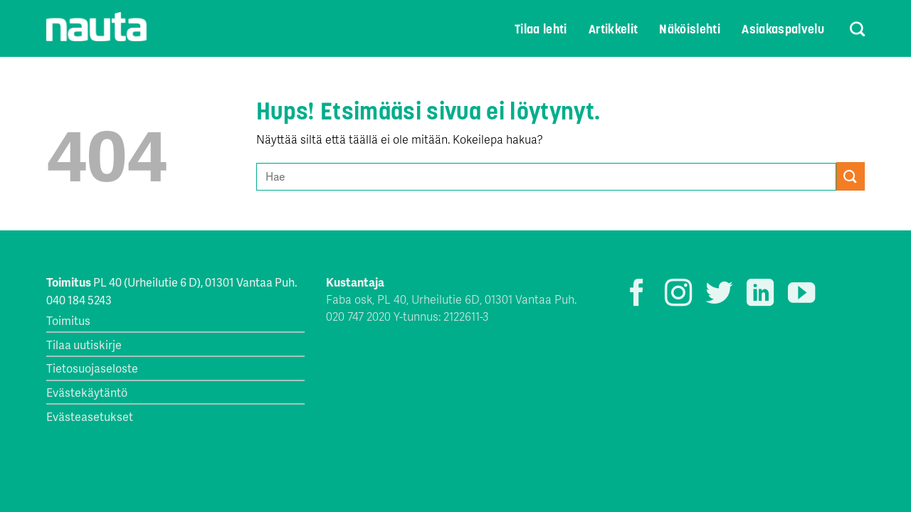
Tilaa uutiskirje (84, 344)
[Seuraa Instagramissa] (678, 294)
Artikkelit (613, 29)
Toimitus (68, 320)
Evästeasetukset (89, 416)
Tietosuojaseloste (92, 368)
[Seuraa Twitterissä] (718, 294)
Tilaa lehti (541, 29)
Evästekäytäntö (86, 392)
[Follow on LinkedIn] (760, 294)
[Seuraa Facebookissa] (637, 294)
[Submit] (850, 176)
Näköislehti (689, 29)
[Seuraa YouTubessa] (801, 294)
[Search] (848, 29)
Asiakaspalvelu (783, 29)
